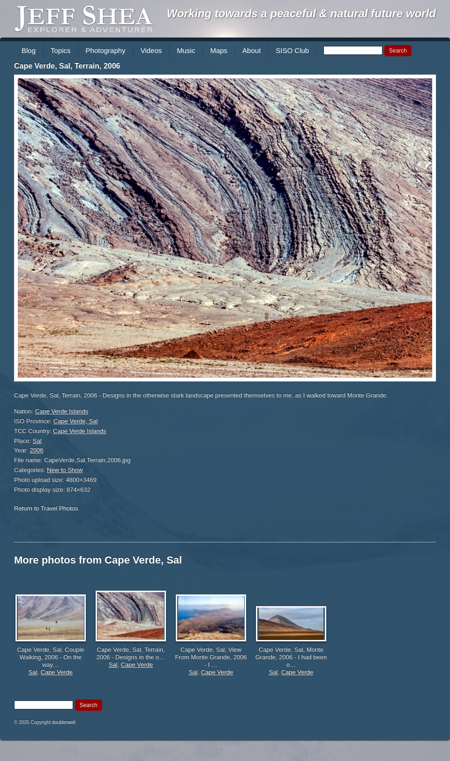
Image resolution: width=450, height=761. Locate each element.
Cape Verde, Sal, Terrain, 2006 (67, 66)
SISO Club (292, 50)
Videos (151, 50)
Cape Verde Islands (61, 411)
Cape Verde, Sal (75, 421)
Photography (106, 50)
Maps (218, 50)
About (251, 50)
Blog (29, 50)
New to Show (65, 469)
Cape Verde (57, 672)
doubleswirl (63, 722)
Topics (61, 50)
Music (186, 50)
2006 (37, 450)
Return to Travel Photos (46, 508)
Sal (37, 440)
